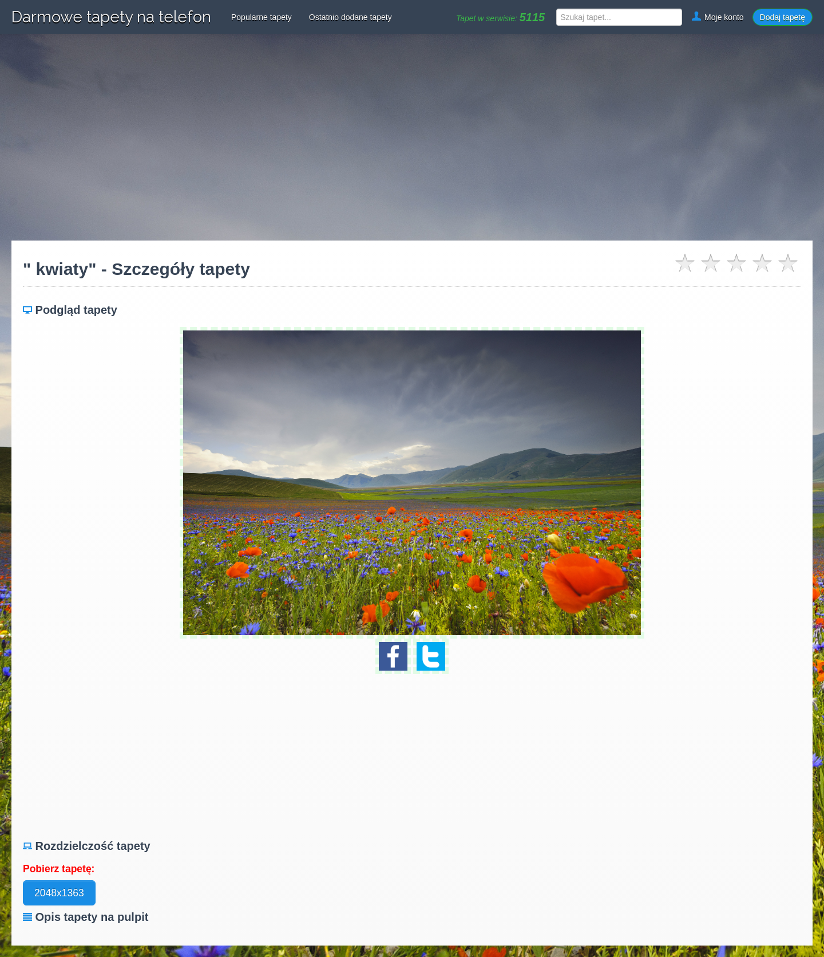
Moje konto (717, 17)
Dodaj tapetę (782, 17)
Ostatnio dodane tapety (350, 17)
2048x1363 (59, 893)
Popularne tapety (261, 17)
